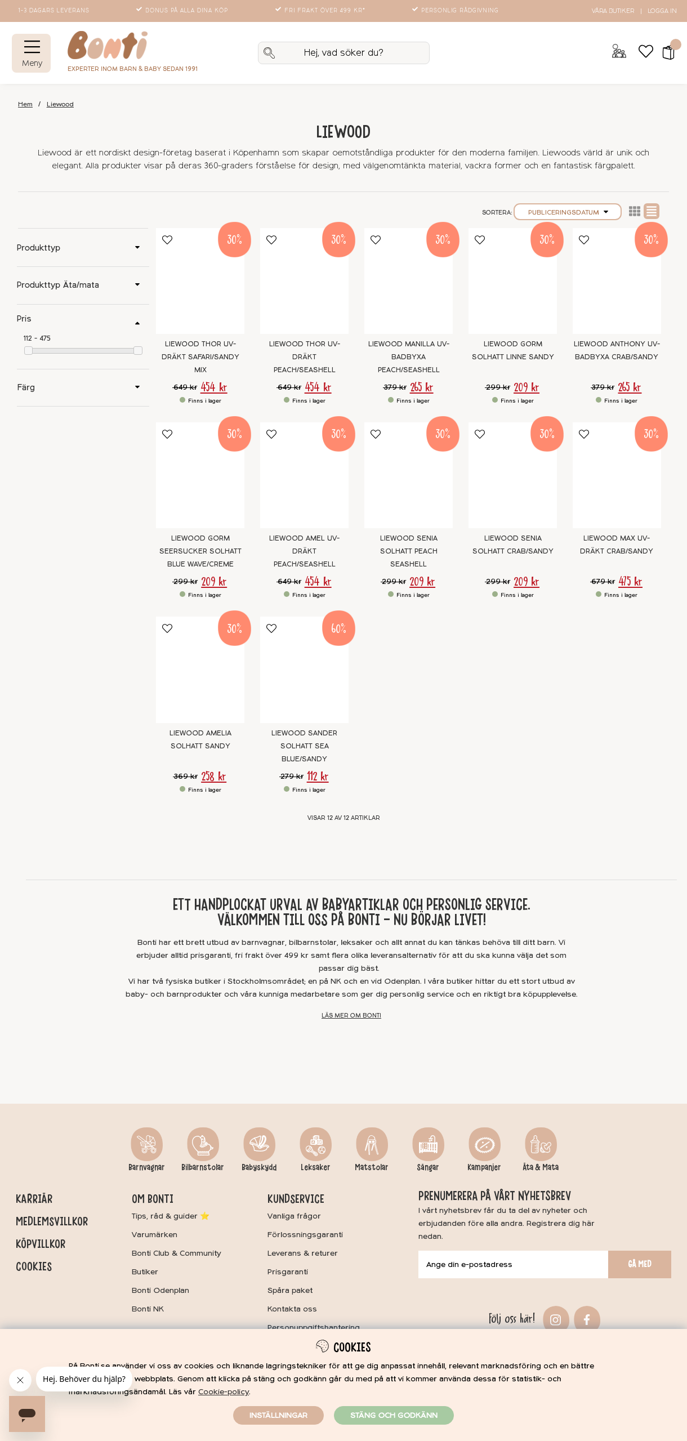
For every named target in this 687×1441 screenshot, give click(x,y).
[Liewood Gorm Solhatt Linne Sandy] (513, 281)
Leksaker (316, 1167)
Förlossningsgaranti (305, 1234)
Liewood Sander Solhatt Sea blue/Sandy (304, 746)
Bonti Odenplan (160, 1290)
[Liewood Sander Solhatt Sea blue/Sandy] (304, 669)
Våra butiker (613, 11)
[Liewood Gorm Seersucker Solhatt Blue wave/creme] (200, 475)
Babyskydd (259, 1167)
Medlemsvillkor (52, 1221)
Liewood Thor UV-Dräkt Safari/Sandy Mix (200, 357)
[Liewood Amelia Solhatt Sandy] (200, 669)
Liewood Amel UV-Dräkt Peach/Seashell (304, 551)
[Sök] (344, 53)
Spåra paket (290, 1290)
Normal (651, 211)
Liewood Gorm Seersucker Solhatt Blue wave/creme (200, 551)
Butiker (145, 1272)
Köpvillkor (40, 1244)
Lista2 (634, 211)
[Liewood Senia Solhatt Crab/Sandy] (513, 475)
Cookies (34, 1266)
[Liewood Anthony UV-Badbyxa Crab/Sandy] (617, 281)
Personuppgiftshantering (313, 1327)
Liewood (60, 104)
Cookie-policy (223, 1392)
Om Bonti (152, 1199)
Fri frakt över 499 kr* (321, 10)
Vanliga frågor (294, 1216)
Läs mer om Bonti (351, 1015)
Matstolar (372, 1167)
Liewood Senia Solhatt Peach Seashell (409, 551)
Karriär (34, 1199)
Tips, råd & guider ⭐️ (170, 1216)
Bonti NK (148, 1309)
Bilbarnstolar (202, 1167)
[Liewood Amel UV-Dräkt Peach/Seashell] (304, 475)
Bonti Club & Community (176, 1253)
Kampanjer (484, 1167)
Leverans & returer (302, 1253)
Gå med (640, 1264)
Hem (25, 104)
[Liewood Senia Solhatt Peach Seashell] (408, 475)
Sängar (428, 1167)
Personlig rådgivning (456, 10)
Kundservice (295, 1199)
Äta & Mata (541, 1167)
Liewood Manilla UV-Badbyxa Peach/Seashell (408, 357)
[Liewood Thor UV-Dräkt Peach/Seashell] (304, 281)
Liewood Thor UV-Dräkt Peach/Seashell (304, 357)
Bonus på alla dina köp (183, 10)
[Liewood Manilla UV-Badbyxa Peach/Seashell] (408, 281)
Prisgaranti (287, 1272)
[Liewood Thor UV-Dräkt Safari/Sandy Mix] (200, 281)
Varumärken (154, 1234)
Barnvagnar (146, 1167)
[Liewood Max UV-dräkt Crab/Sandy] (617, 475)
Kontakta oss (292, 1309)
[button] (665, 52)
